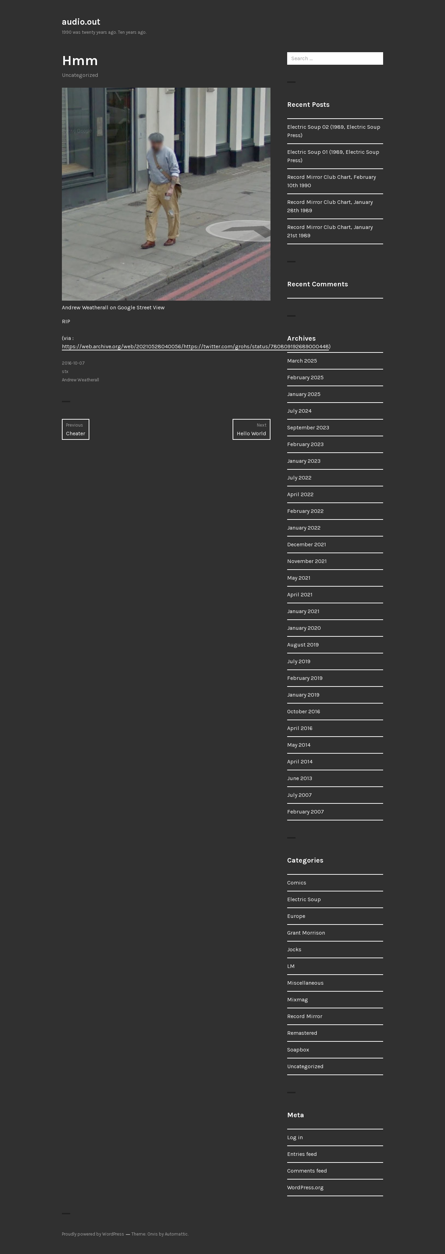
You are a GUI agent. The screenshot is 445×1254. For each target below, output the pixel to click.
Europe (296, 916)
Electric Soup (304, 899)
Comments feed (307, 1170)
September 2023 (308, 427)
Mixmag (297, 999)
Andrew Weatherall (80, 379)
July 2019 (298, 661)
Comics (296, 882)
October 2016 (303, 711)
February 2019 (305, 678)
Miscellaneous (305, 982)
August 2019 (303, 644)
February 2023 (305, 444)
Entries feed (302, 1154)
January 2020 (304, 628)
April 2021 (300, 594)
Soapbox (298, 1049)
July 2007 (299, 795)
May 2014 (298, 744)
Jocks (294, 949)
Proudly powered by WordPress (93, 1234)
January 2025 (304, 394)
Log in (295, 1137)
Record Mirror (304, 1016)
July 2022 (299, 477)
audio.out (81, 22)
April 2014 (300, 761)
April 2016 (300, 728)
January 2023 (304, 461)
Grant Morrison (306, 932)
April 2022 (300, 494)
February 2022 (305, 511)
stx (65, 371)
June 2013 (299, 778)
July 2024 (299, 410)
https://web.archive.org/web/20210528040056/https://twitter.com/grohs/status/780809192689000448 (195, 346)
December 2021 (306, 544)
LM (291, 966)
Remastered (302, 1033)
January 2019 (303, 694)
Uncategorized (80, 75)
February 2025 (305, 377)
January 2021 (303, 611)
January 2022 (304, 527)
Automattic (176, 1234)
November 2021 (307, 561)
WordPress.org (305, 1187)
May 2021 (298, 577)
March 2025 (302, 360)
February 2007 (305, 811)
